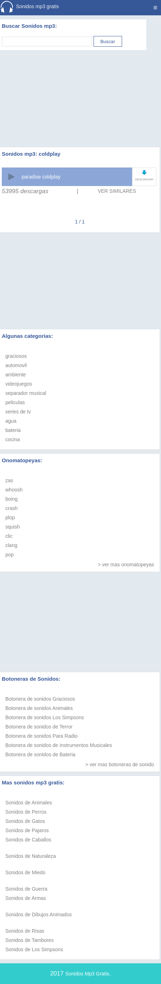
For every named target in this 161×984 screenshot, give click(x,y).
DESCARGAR (144, 179)
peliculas (15, 402)
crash (11, 508)
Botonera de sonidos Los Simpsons (44, 717)
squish (12, 527)
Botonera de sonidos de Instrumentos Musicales (58, 745)
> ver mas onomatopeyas (126, 564)
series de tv (18, 411)
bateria (13, 430)
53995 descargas (25, 191)
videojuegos (18, 384)
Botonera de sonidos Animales (39, 708)
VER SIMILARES (117, 191)
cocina (12, 439)
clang (11, 545)
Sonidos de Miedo (25, 872)
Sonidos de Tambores (29, 940)
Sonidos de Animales (28, 802)
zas (9, 480)
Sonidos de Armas (25, 898)
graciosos (16, 356)
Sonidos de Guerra (26, 889)
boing (11, 499)
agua (10, 421)
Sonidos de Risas (24, 931)
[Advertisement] (81, 89)
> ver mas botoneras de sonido (119, 764)
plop (10, 517)
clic (8, 536)
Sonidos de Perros (25, 812)
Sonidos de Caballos (28, 840)
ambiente (15, 374)
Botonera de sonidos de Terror (38, 727)
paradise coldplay (40, 177)
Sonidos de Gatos (25, 821)
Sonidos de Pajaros (27, 830)
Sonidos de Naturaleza (30, 856)
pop (9, 554)
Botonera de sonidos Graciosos (40, 699)
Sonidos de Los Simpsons (34, 949)
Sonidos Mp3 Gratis (87, 974)
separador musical (25, 393)
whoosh (13, 490)
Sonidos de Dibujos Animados (38, 914)
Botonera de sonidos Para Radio (41, 736)
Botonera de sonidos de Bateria (40, 754)
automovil (16, 365)
